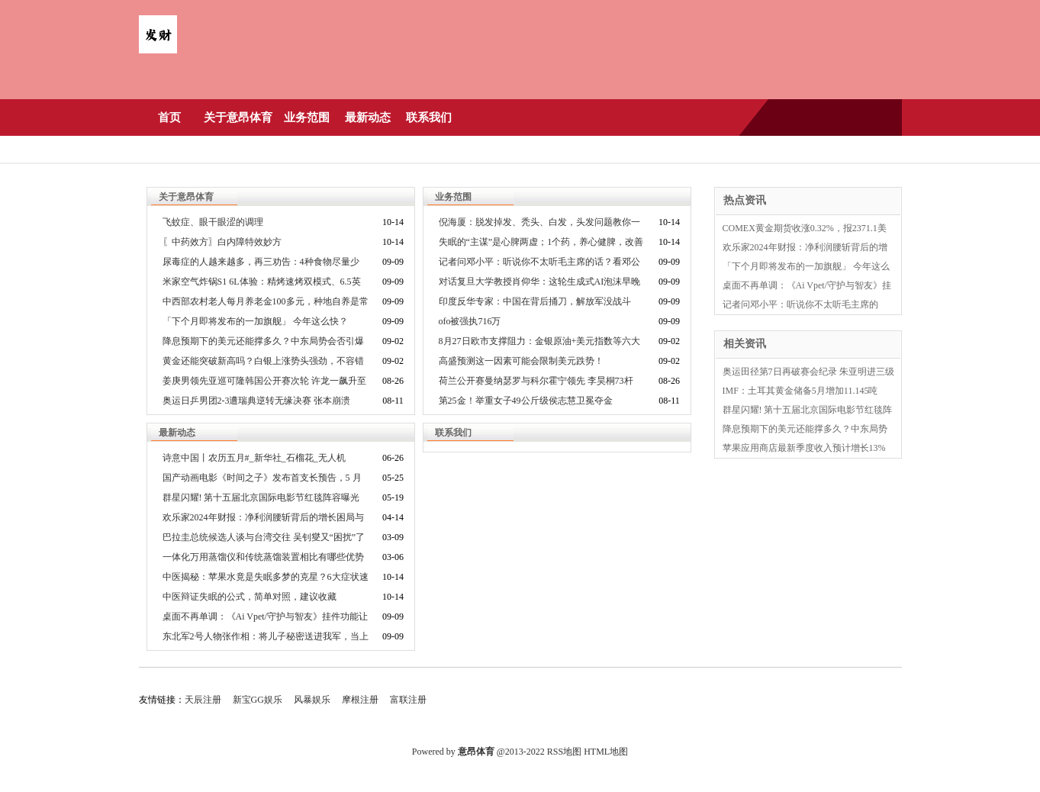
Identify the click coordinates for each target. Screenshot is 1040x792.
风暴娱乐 (312, 699)
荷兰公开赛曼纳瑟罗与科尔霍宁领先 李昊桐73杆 (536, 380)
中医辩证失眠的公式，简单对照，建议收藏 (249, 596)
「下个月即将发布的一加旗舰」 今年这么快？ (255, 321)
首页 (169, 117)
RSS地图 (564, 751)
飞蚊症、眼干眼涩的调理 (213, 222)
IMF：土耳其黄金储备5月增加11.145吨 (800, 390)
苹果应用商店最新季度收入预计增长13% (804, 448)
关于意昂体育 (238, 117)
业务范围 (307, 117)
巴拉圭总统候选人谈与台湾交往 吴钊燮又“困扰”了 (264, 537)
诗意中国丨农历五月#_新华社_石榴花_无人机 (254, 457)
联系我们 (429, 117)
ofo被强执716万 (470, 321)
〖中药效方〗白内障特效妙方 (222, 242)
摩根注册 (360, 699)
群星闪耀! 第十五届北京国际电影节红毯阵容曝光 (261, 497)
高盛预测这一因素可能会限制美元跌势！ (521, 361)
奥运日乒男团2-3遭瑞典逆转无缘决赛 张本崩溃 (257, 400)
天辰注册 (203, 699)
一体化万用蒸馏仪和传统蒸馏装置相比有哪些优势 (263, 557)
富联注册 (408, 699)
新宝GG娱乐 (257, 699)
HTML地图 (606, 751)
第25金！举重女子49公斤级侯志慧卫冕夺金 (526, 400)
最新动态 (368, 117)
